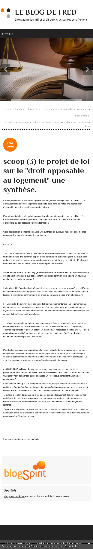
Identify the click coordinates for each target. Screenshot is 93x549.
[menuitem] (10, 33)
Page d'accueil (82, 115)
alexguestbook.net (14, 496)
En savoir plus (71, 546)
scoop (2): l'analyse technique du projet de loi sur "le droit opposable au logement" (46, 109)
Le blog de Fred (45, 12)
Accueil (8, 34)
